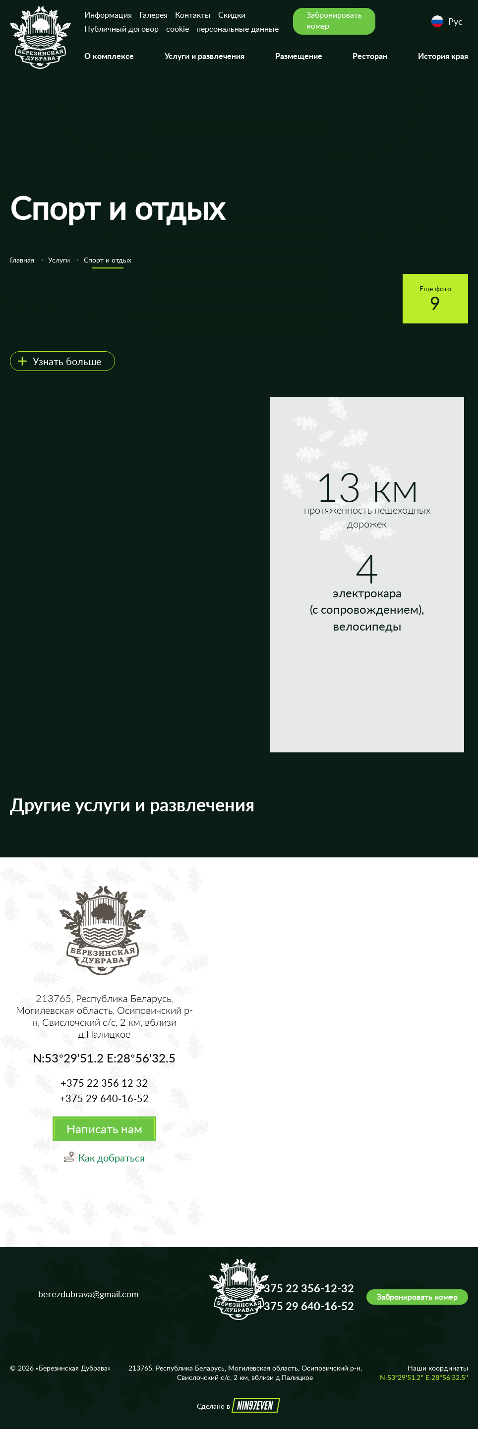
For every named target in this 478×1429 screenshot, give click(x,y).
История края (443, 55)
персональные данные (237, 28)
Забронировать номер (417, 1296)
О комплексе (109, 55)
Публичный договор (121, 28)
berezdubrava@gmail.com (88, 1294)
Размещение (298, 55)
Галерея (153, 14)
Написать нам (104, 1128)
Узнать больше (67, 361)
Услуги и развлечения (204, 55)
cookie (177, 28)
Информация (108, 14)
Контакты (193, 14)
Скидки (231, 14)
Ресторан (370, 55)
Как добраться (111, 1157)
